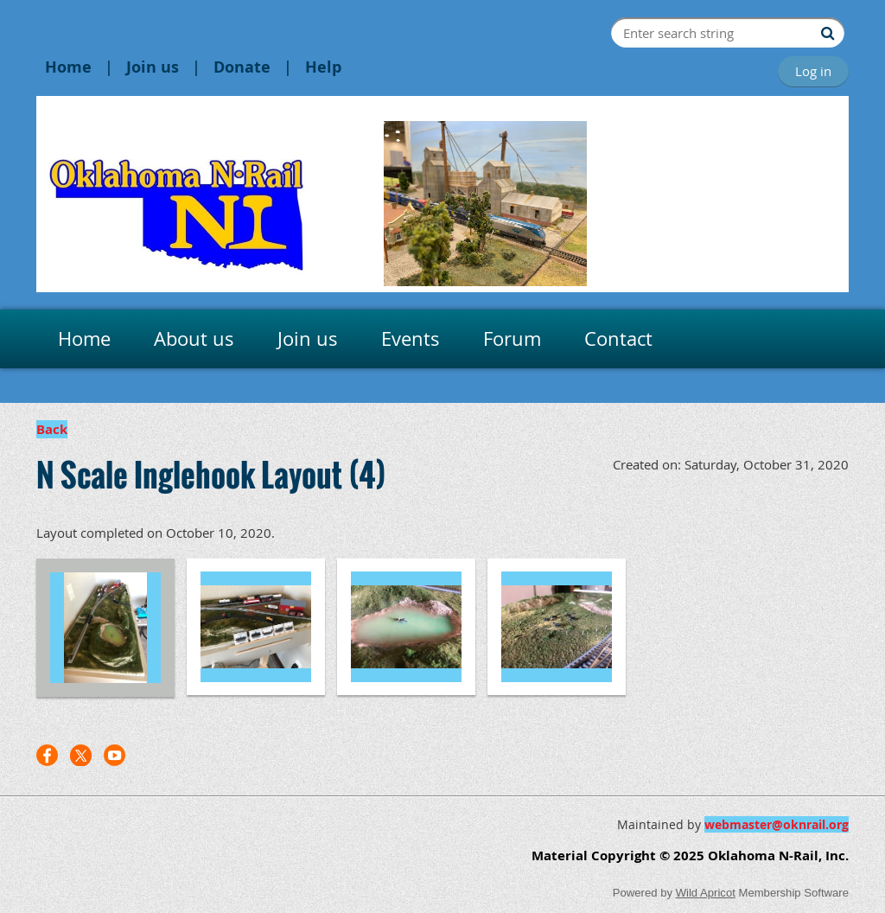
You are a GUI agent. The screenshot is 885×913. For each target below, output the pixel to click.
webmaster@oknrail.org (776, 824)
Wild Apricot (705, 892)
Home (68, 67)
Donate (242, 67)
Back (51, 429)
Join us (152, 67)
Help (323, 67)
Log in (813, 71)
